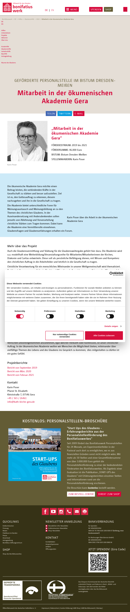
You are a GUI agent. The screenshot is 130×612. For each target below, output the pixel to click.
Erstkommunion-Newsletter (58, 528)
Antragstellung (6, 56)
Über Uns (4, 40)
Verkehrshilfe (5, 51)
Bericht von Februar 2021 (20, 374)
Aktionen (4, 38)
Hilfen (20, 19)
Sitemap (99, 608)
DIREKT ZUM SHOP (109, 494)
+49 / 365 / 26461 (17, 398)
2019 (37, 19)
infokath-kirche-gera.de (21, 401)
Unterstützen (5, 33)
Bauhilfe (4, 54)
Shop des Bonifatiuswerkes (12, 554)
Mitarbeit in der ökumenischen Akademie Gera (58, 19)
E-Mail (79, 113)
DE (46, 10)
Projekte (4, 35)
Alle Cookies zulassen (104, 335)
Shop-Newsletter (54, 531)
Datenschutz (54, 608)
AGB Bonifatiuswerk (88, 608)
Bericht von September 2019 (22, 367)
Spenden (96, 9)
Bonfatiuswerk (7, 19)
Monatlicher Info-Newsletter (58, 526)
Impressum (45, 608)
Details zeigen (111, 326)
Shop (108, 9)
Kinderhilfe (5, 46)
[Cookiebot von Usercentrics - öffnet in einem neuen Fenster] (111, 274)
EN (52, 10)
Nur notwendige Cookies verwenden (64, 335)
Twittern (65, 113)
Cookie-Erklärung (66, 608)
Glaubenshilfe (29, 19)
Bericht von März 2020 (19, 371)
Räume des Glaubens (8, 63)
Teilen (51, 113)
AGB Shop (76, 608)
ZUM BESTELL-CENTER (81, 494)
